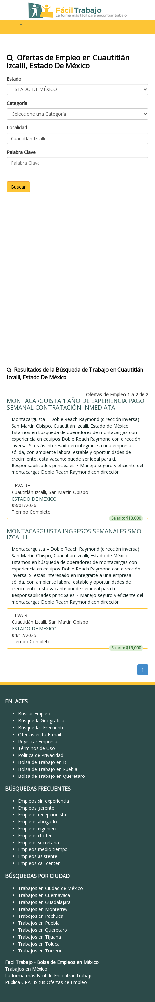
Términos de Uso (36, 748)
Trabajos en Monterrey (42, 909)
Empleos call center (39, 863)
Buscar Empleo (34, 713)
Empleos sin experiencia (43, 801)
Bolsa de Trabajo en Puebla (47, 769)
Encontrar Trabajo (73, 975)
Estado (14, 79)
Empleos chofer (35, 835)
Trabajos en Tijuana (39, 937)
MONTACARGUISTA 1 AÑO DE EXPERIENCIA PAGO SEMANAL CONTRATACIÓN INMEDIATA (75, 404)
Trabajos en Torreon (40, 951)
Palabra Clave (21, 152)
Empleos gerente (36, 808)
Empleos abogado (37, 821)
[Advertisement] (77, 275)
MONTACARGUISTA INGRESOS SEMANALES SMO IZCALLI (74, 534)
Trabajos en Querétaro (42, 930)
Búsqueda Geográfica (41, 720)
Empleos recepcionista (42, 815)
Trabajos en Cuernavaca (44, 895)
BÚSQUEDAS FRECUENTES (38, 788)
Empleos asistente (37, 856)
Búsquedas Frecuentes (42, 727)
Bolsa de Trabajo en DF (43, 762)
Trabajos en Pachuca (40, 916)
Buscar (18, 187)
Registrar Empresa (37, 741)
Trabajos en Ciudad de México (50, 888)
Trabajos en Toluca (39, 944)
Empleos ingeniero (38, 828)
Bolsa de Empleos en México (68, 962)
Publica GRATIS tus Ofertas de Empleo (46, 982)
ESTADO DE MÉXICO (34, 499)
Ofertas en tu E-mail (39, 734)
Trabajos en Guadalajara (44, 902)
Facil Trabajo (19, 962)
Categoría (17, 103)
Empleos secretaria (38, 842)
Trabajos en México (26, 969)
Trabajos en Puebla (39, 923)
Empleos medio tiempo (43, 849)
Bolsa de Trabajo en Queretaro (51, 776)
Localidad (17, 127)
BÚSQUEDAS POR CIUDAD (37, 876)
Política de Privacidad (40, 755)
